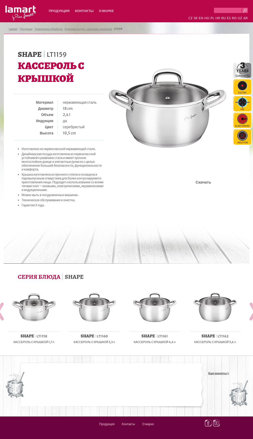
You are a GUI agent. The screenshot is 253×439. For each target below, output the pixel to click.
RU (223, 18)
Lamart (21, 13)
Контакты (84, 11)
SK (196, 18)
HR (217, 18)
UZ (240, 18)
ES (229, 18)
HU (206, 18)
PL (212, 18)
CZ (190, 18)
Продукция (59, 11)
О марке (106, 11)
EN (201, 18)
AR (245, 18)
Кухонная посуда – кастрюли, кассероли (88, 29)
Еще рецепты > (218, 373)
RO (234, 18)
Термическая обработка (48, 29)
